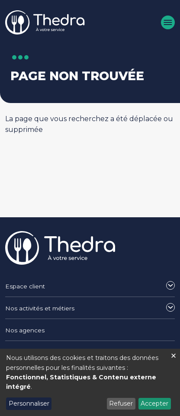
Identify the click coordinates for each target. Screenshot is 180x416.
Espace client (25, 286)
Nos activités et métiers (39, 308)
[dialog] (90, 382)
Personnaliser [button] (29, 403)
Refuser (121, 403)
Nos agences (25, 330)
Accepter (154, 403)
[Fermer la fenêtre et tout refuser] (173, 354)
